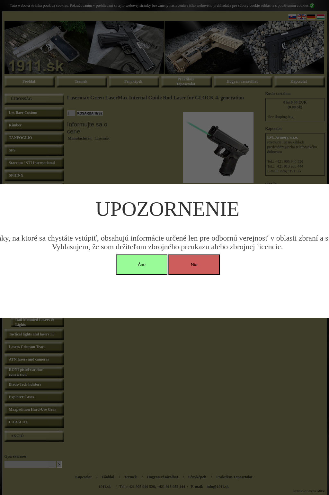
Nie (194, 264)
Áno (142, 264)
